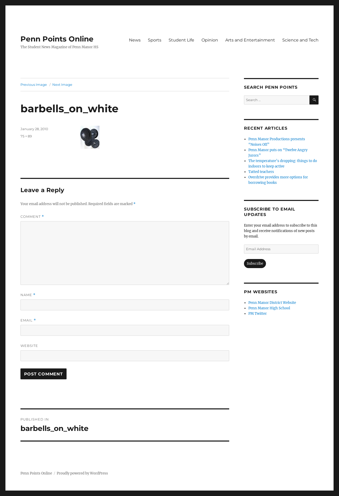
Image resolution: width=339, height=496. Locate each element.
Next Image (62, 84)
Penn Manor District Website (272, 303)
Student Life (181, 40)
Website (29, 346)
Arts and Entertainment (250, 40)
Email (28, 320)
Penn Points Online (56, 38)
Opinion (209, 40)
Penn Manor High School (269, 308)
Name (27, 295)
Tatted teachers (261, 172)
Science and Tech (300, 40)
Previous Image (33, 84)
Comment (32, 216)
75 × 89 (26, 136)
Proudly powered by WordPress (82, 473)
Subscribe (255, 263)
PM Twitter (257, 313)
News (135, 40)
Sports (154, 40)
